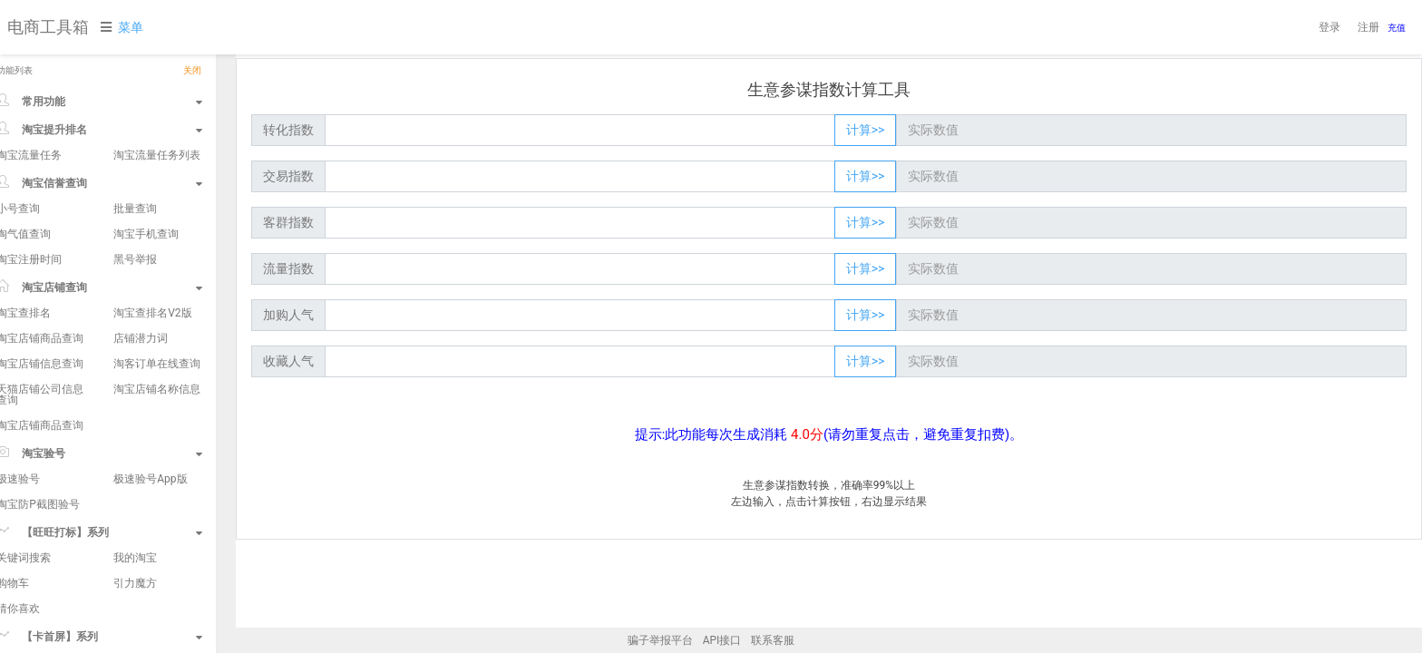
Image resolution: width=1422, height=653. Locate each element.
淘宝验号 (119, 452)
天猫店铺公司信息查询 (58, 394)
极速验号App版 (168, 479)
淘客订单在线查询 (175, 363)
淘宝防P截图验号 (56, 504)
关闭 (210, 70)
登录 (1329, 27)
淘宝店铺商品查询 (58, 338)
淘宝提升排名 (119, 129)
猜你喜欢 (36, 608)
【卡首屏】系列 (119, 636)
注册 (1368, 27)
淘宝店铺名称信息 (175, 389)
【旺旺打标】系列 (119, 531)
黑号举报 (153, 259)
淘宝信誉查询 (119, 182)
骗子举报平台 (660, 640)
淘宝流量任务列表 (175, 155)
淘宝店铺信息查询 (58, 363)
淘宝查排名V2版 (170, 313)
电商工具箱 (48, 27)
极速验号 (36, 479)
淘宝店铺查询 (119, 286)
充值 (1397, 28)
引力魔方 (153, 583)
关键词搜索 (42, 557)
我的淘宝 (153, 557)
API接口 (722, 640)
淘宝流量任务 (47, 155)
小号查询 (36, 208)
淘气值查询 (42, 234)
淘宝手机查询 (164, 234)
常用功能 (119, 100)
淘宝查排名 (42, 313)
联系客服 (772, 640)
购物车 (31, 583)
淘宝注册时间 (47, 259)
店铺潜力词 (158, 338)
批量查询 (153, 208)
